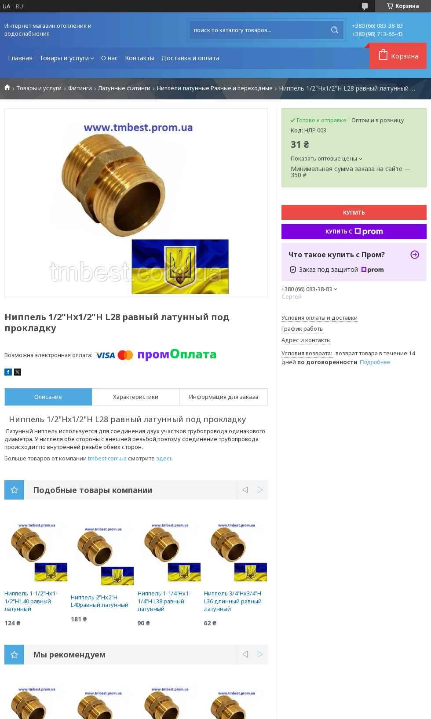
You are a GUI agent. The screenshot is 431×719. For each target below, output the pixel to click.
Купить (354, 212)
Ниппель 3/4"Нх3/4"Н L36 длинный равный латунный (233, 601)
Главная (20, 58)
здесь (164, 458)
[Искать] (334, 30)
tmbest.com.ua (107, 458)
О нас (109, 58)
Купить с (354, 232)
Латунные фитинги (124, 88)
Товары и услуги (64, 58)
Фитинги (80, 88)
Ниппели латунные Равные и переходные (215, 88)
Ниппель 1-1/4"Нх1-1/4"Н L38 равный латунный (164, 601)
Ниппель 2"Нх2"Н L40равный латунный (99, 601)
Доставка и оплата (190, 58)
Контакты (139, 58)
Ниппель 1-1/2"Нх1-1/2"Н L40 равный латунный (31, 601)
